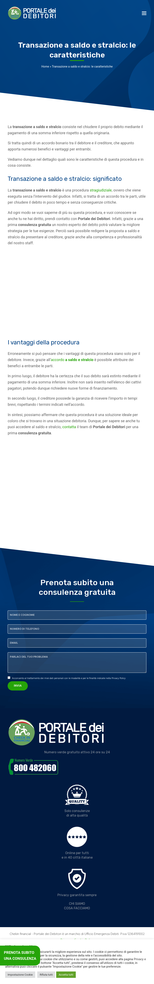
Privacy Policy (119, 678)
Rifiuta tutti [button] (46, 974)
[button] (144, 13)
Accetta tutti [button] (66, 974)
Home (45, 66)
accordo (72, 360)
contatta (69, 427)
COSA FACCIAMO (77, 908)
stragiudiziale (101, 190)
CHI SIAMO (77, 904)
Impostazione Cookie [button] (20, 974)
